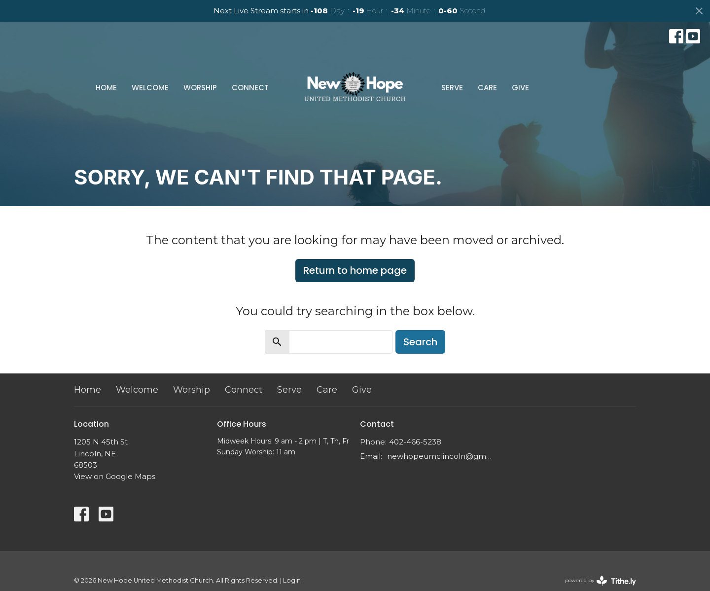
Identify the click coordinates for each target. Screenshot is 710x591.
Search (420, 342)
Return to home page (355, 270)
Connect (250, 87)
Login (292, 580)
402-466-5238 (415, 441)
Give (520, 87)
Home (106, 87)
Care (487, 87)
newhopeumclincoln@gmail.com (440, 456)
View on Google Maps (114, 476)
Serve (452, 87)
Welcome (150, 87)
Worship (200, 87)
